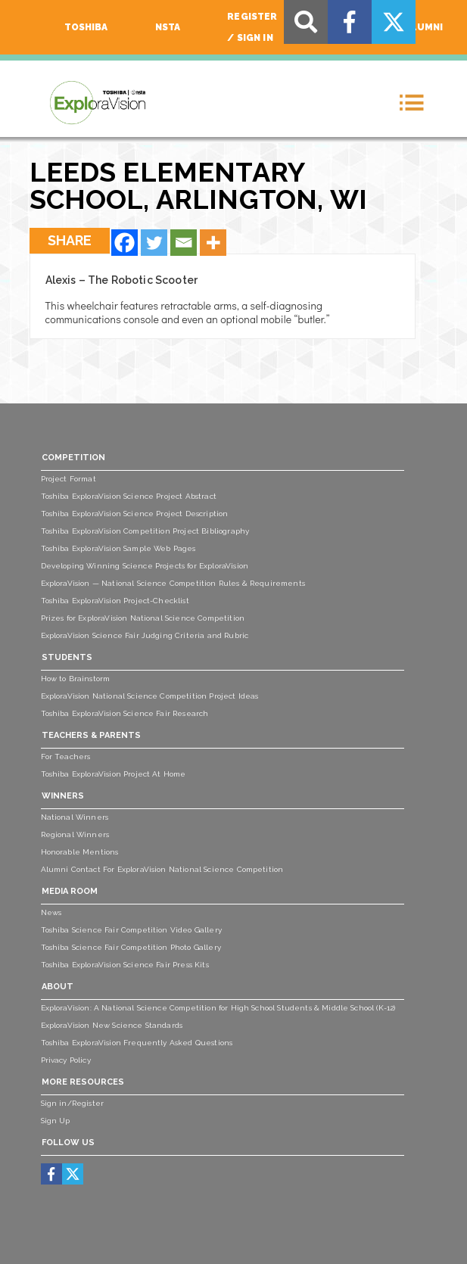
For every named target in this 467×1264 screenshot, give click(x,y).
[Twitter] (154, 242)
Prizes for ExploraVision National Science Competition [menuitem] (142, 618)
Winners (63, 796)
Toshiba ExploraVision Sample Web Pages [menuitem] (118, 548)
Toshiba (86, 27)
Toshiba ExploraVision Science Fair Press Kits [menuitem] (125, 964)
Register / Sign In (252, 27)
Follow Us (68, 1142)
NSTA (168, 27)
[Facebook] (124, 242)
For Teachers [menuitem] (66, 756)
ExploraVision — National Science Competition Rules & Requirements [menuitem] (173, 583)
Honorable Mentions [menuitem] (80, 852)
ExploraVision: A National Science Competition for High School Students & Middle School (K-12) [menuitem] (218, 1008)
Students (67, 657)
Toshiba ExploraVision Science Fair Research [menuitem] (125, 713)
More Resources (83, 1082)
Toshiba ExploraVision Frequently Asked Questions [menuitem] (137, 1042)
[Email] (183, 242)
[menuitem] (51, 1174)
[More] (213, 242)
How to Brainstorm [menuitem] (76, 678)
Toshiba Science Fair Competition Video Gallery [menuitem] (131, 930)
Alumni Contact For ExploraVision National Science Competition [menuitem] (162, 869)
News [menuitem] (51, 912)
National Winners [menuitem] (75, 817)
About (57, 987)
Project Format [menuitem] (68, 479)
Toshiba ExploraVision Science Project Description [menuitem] (135, 513)
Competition (73, 457)
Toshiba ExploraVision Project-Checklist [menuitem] (115, 600)
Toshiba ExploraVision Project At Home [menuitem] (113, 774)
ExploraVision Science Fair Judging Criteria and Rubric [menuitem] (145, 635)
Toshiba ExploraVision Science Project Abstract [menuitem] (128, 496)
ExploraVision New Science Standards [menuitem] (112, 1025)
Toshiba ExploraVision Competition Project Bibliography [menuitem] (145, 531)
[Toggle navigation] (412, 102)
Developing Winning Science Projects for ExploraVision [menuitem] (144, 566)
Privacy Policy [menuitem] (66, 1060)
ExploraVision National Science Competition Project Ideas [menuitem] (150, 696)
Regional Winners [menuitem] (75, 834)
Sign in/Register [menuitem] (72, 1103)
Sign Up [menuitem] (55, 1120)
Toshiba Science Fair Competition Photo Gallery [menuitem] (131, 947)
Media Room (70, 891)
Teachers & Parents (91, 735)
